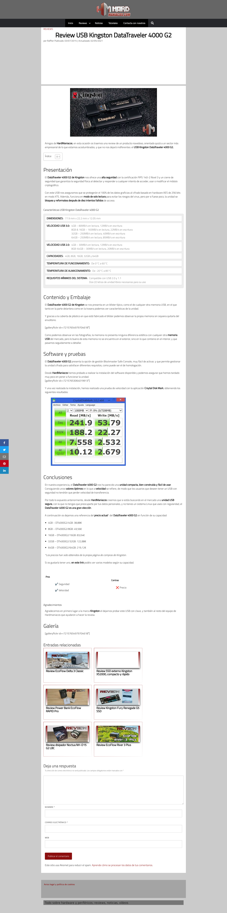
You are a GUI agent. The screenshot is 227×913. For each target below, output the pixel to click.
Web (47, 837)
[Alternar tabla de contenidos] (56, 156)
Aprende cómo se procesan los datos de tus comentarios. (122, 865)
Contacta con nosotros (134, 23)
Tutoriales (113, 23)
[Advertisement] (113, 64)
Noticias (99, 23)
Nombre (50, 807)
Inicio (70, 23)
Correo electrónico (56, 822)
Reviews (83, 23)
